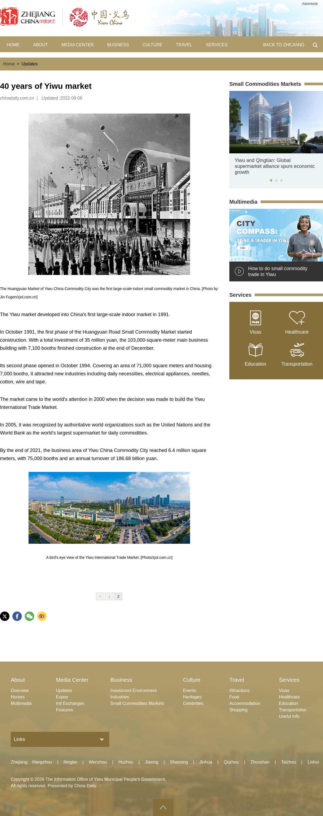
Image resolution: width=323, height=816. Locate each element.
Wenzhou (98, 762)
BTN (315, 44)
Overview (20, 690)
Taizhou (288, 762)
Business (121, 680)
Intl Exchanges (70, 703)
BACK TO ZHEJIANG (283, 45)
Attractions (239, 690)
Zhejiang (19, 762)
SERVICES (217, 45)
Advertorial (310, 4)
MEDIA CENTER (77, 45)
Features (64, 710)
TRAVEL (184, 45)
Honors (18, 697)
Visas (284, 690)
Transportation (293, 710)
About (18, 680)
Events (189, 690)
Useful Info (289, 716)
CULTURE (152, 45)
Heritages (192, 697)
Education (288, 703)
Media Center (72, 680)
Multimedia (243, 202)
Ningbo (70, 762)
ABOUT (40, 45)
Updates (64, 690)
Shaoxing (179, 762)
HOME (13, 45)
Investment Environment (133, 690)
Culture (191, 680)
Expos (62, 697)
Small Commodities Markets (265, 84)
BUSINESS (118, 45)
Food (234, 697)
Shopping (238, 710)
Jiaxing (151, 762)
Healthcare (289, 697)
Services (240, 295)
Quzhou (231, 762)
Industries (119, 697)
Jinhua (205, 762)
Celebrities (193, 703)
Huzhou (125, 762)
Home (9, 64)
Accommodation (244, 703)
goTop (163, 807)
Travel (236, 680)
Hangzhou (42, 762)
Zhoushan (259, 762)
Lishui (313, 762)
